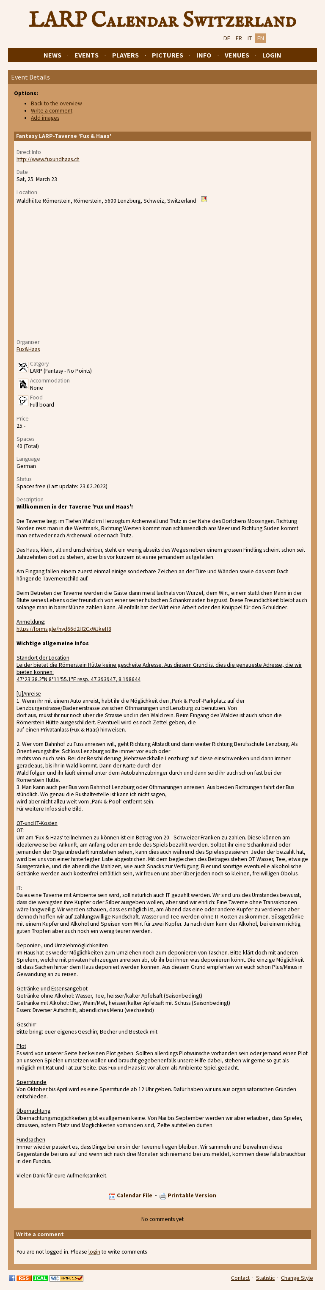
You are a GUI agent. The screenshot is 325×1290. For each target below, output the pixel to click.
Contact (240, 1278)
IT (250, 38)
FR (239, 38)
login (94, 1251)
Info (203, 55)
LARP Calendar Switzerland (162, 20)
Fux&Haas (28, 349)
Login (271, 55)
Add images (45, 117)
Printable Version (192, 1195)
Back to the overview (56, 103)
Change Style (297, 1278)
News (52, 55)
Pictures (167, 55)
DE (226, 38)
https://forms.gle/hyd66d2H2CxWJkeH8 (64, 629)
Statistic (265, 1278)
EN (260, 38)
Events (86, 55)
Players (125, 55)
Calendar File (134, 1195)
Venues (237, 55)
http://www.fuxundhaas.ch (48, 159)
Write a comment (51, 110)
